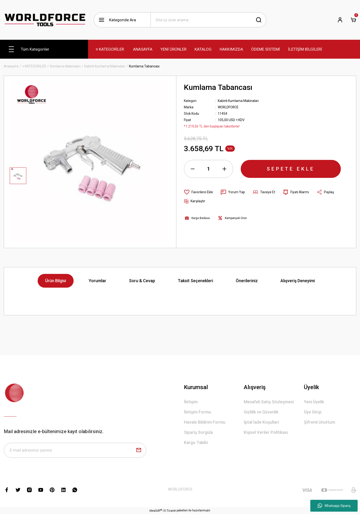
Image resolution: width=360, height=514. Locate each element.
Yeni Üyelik (314, 401)
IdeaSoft (155, 511)
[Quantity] (208, 169)
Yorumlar (97, 280)
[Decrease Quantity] (192, 169)
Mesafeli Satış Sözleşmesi (269, 401)
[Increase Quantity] (224, 169)
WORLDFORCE (228, 107)
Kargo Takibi (196, 442)
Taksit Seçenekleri (195, 280)
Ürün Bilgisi (55, 280)
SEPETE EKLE (291, 169)
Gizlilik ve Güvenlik (261, 411)
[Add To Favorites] (198, 192)
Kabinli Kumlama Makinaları (238, 101)
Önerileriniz (247, 280)
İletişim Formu (197, 411)
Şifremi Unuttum (319, 422)
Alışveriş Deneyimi (297, 280)
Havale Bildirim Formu (204, 422)
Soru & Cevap (142, 280)
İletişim (191, 401)
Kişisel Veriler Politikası (266, 432)
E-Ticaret (170, 510)
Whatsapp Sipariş (334, 505)
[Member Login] (340, 20)
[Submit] (138, 450)
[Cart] (353, 20)
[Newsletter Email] (75, 450)
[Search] (208, 19)
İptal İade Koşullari (261, 422)
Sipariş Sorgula (198, 432)
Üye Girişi (312, 411)
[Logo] (45, 19)
